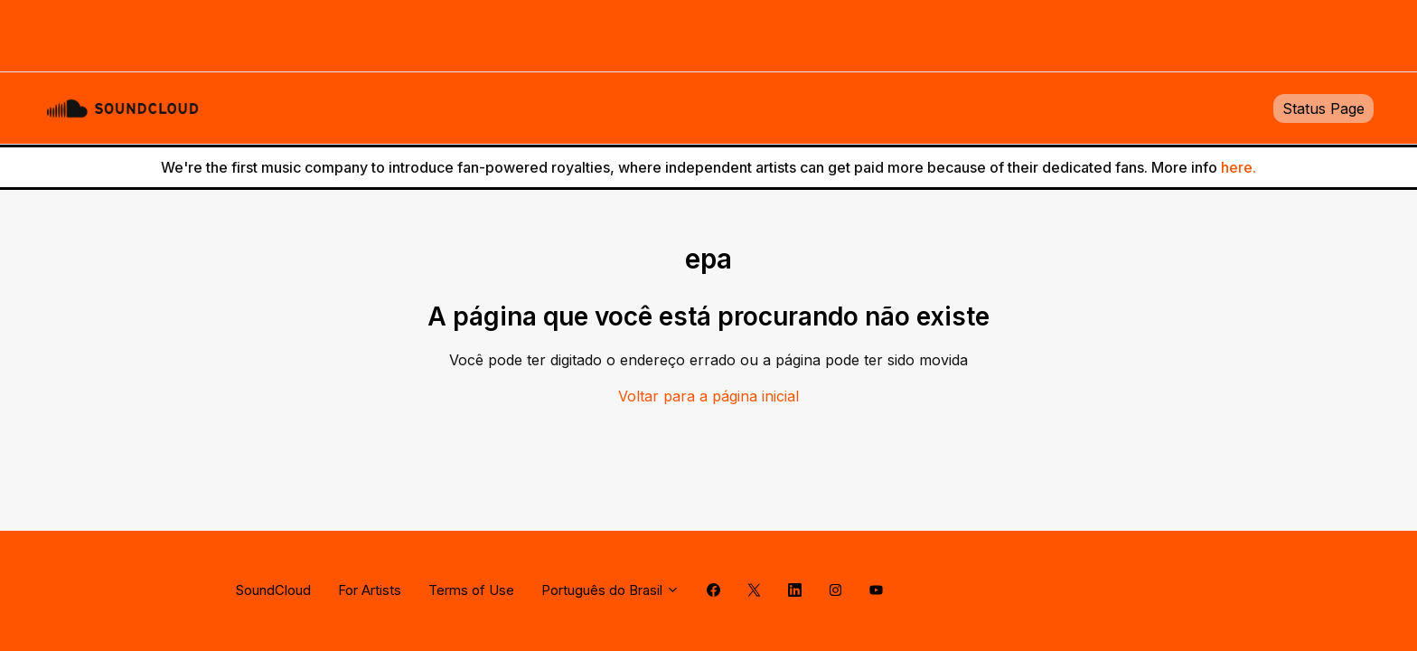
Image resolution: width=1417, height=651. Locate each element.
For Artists (369, 590)
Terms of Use (471, 590)
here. (1238, 167)
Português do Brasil (610, 590)
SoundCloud (273, 590)
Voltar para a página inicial (708, 396)
